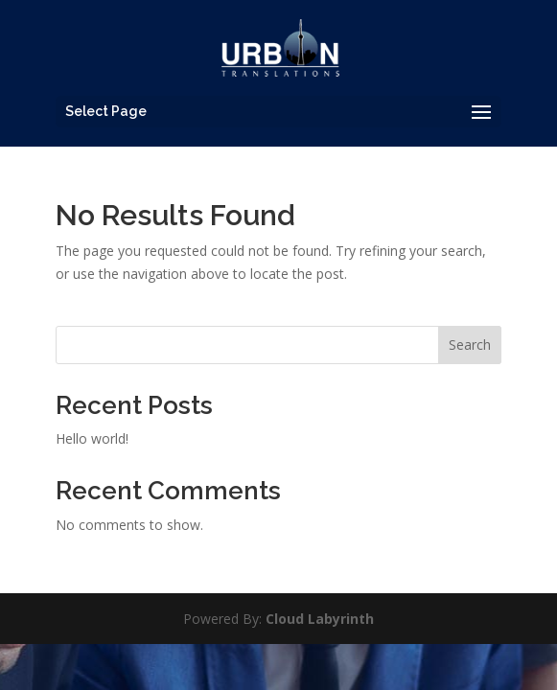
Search (470, 344)
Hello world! (92, 438)
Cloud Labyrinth (320, 619)
